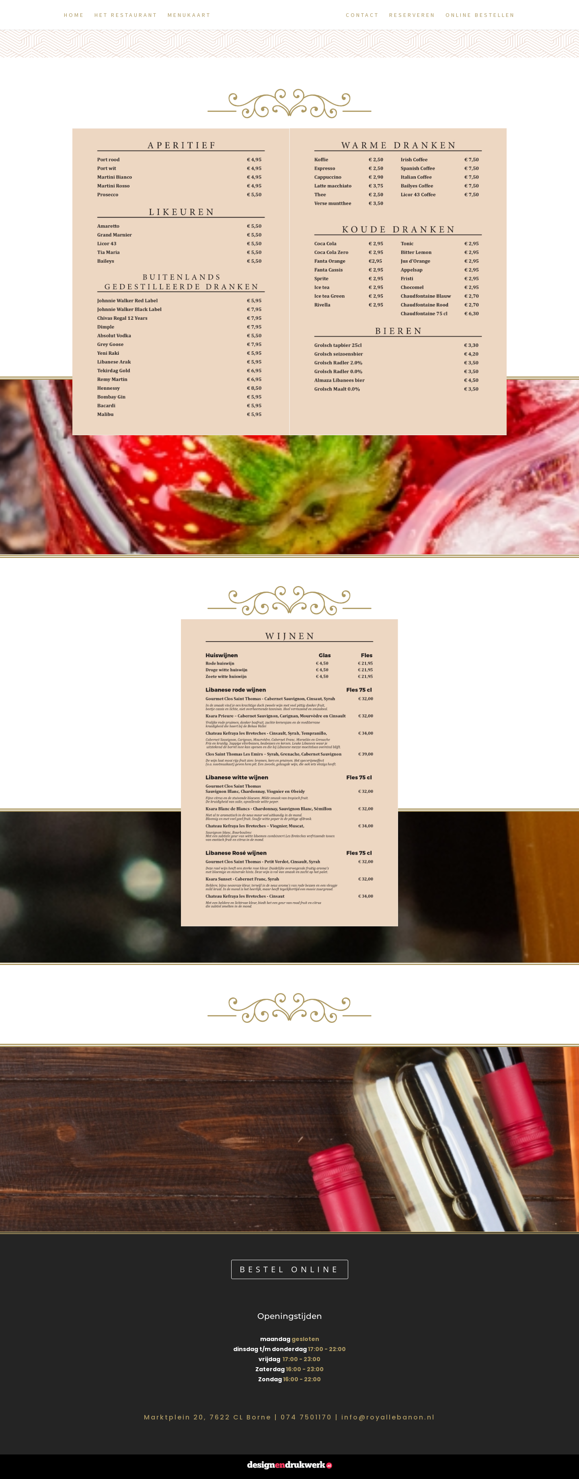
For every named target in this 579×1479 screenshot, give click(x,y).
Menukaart (185, 15)
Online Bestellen (484, 15)
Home (70, 15)
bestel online (290, 1269)
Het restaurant (122, 15)
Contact (366, 15)
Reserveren (416, 15)
